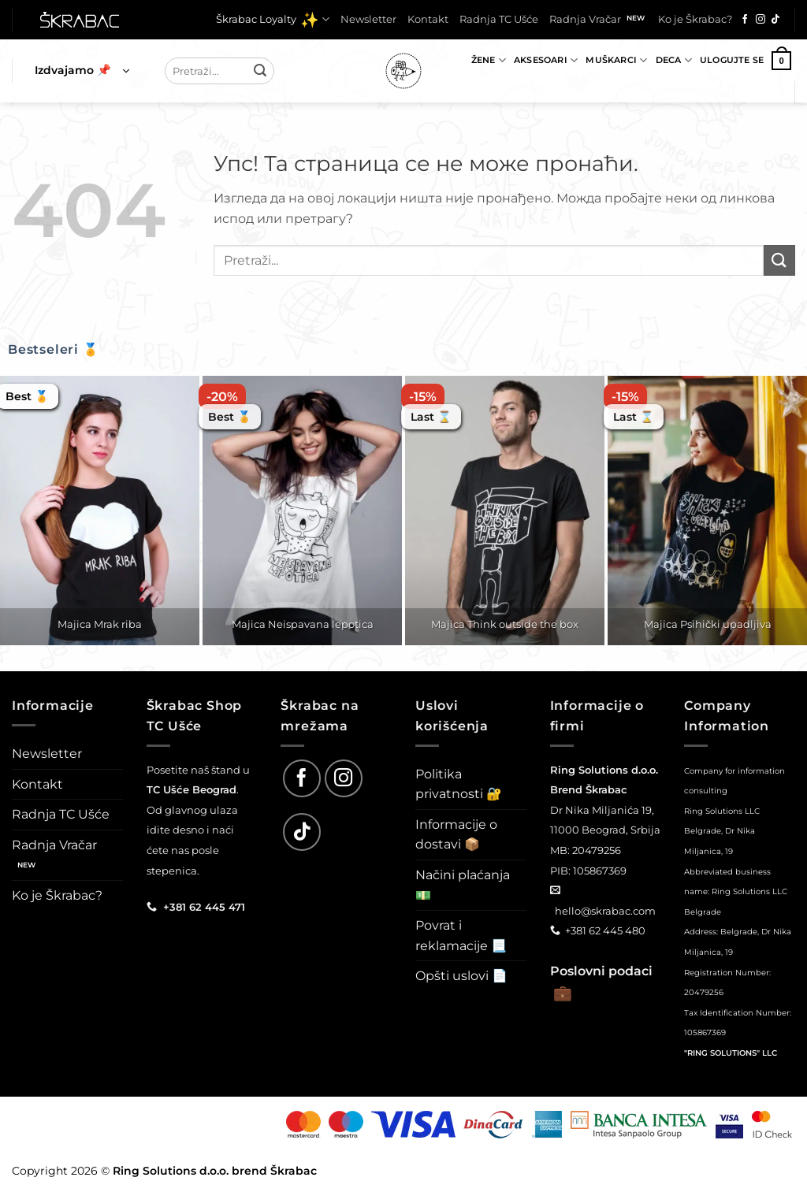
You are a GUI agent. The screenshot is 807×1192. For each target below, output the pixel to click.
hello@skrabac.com (605, 910)
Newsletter (368, 19)
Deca (674, 60)
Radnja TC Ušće (498, 19)
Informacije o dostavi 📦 (456, 834)
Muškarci (616, 60)
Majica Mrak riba (100, 624)
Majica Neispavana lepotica (303, 624)
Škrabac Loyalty (272, 19)
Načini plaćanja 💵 (462, 885)
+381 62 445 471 (204, 906)
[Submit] (260, 71)
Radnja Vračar (585, 19)
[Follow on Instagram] (760, 19)
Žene (488, 60)
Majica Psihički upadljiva (708, 624)
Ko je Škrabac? (695, 19)
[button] (82, 71)
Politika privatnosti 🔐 (458, 784)
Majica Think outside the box (504, 624)
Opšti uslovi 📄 (461, 975)
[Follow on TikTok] (775, 19)
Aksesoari (546, 60)
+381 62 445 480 (605, 930)
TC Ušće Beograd (191, 789)
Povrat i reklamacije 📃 (461, 935)
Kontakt (427, 19)
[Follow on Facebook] (744, 19)
